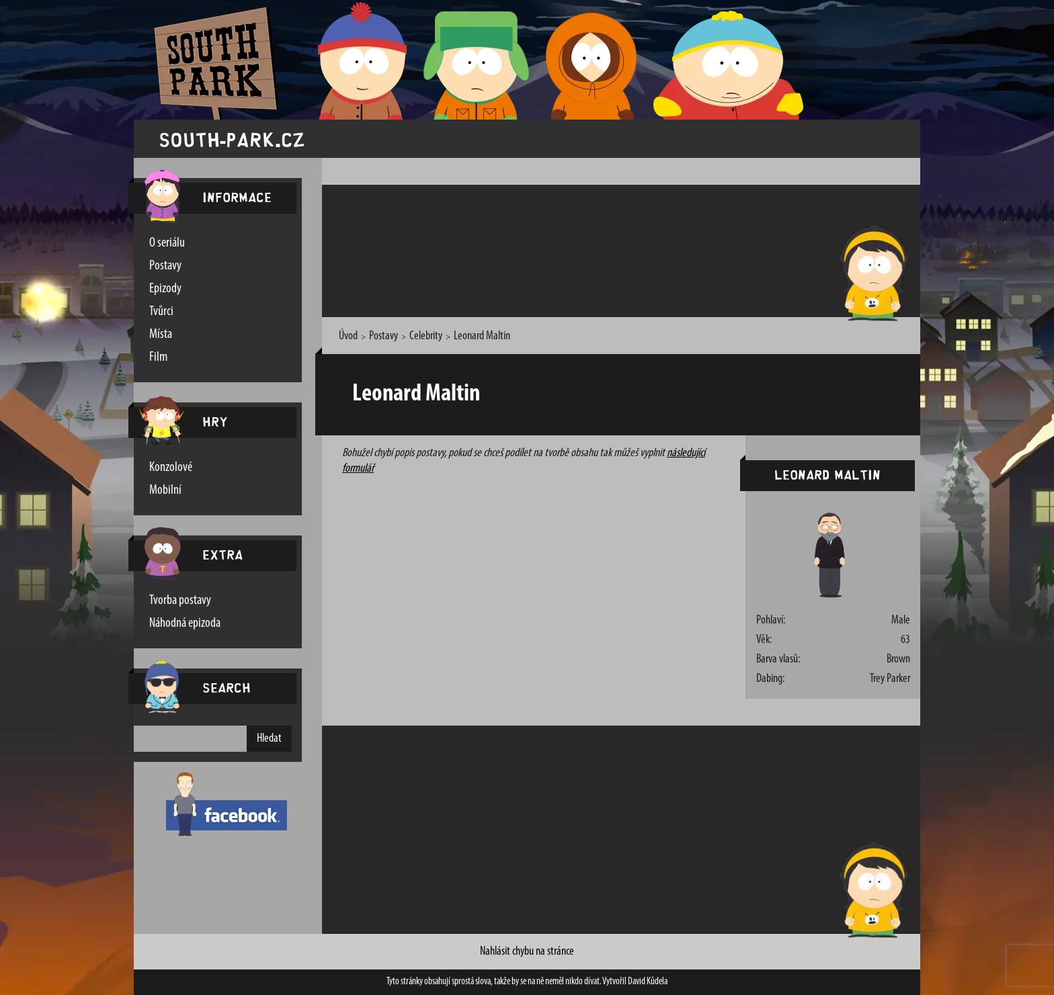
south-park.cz (232, 138)
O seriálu (167, 243)
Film (158, 357)
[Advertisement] (576, 248)
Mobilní (165, 490)
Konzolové (170, 467)
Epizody (165, 289)
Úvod (348, 336)
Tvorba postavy (180, 600)
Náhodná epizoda (184, 623)
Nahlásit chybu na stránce (527, 951)
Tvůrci (161, 311)
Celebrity (425, 336)
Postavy (165, 266)
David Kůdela (647, 982)
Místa (160, 334)
